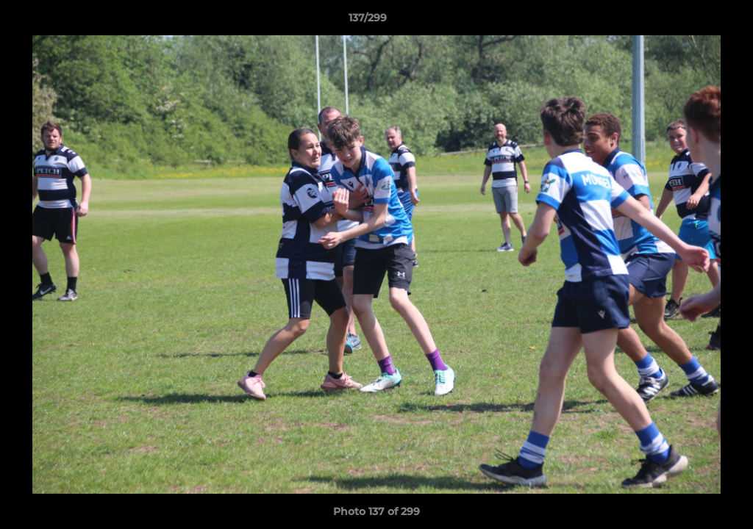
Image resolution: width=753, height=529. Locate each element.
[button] (691, 21)
